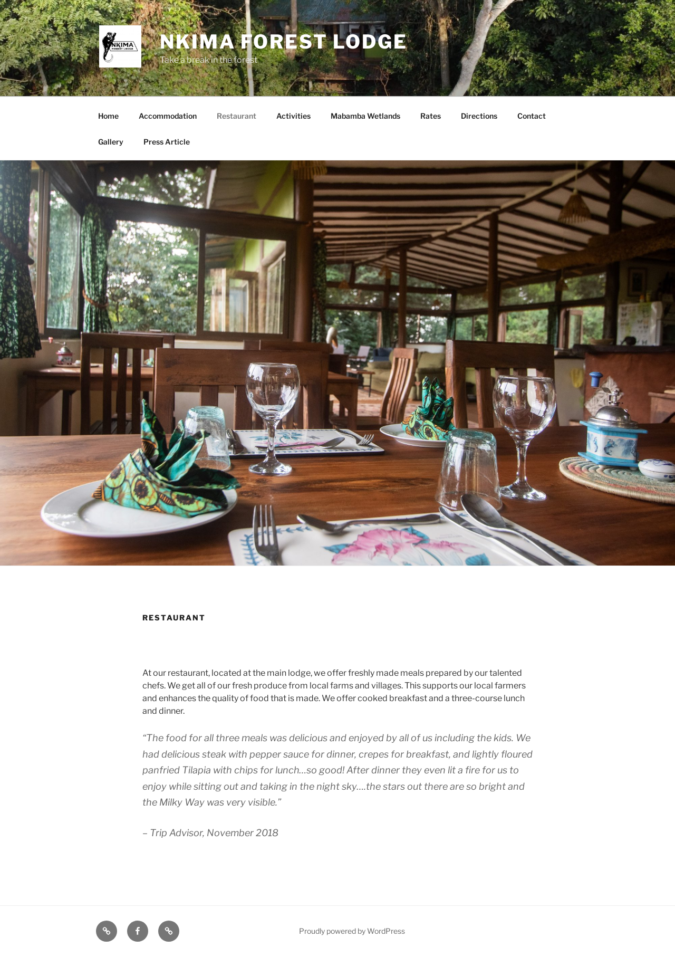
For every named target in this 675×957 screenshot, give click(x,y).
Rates (430, 115)
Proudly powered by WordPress (352, 930)
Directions (479, 115)
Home (108, 115)
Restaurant (236, 115)
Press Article (166, 141)
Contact (531, 115)
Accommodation (168, 115)
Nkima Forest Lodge (284, 41)
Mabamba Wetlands (365, 115)
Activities (293, 115)
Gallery (110, 141)
